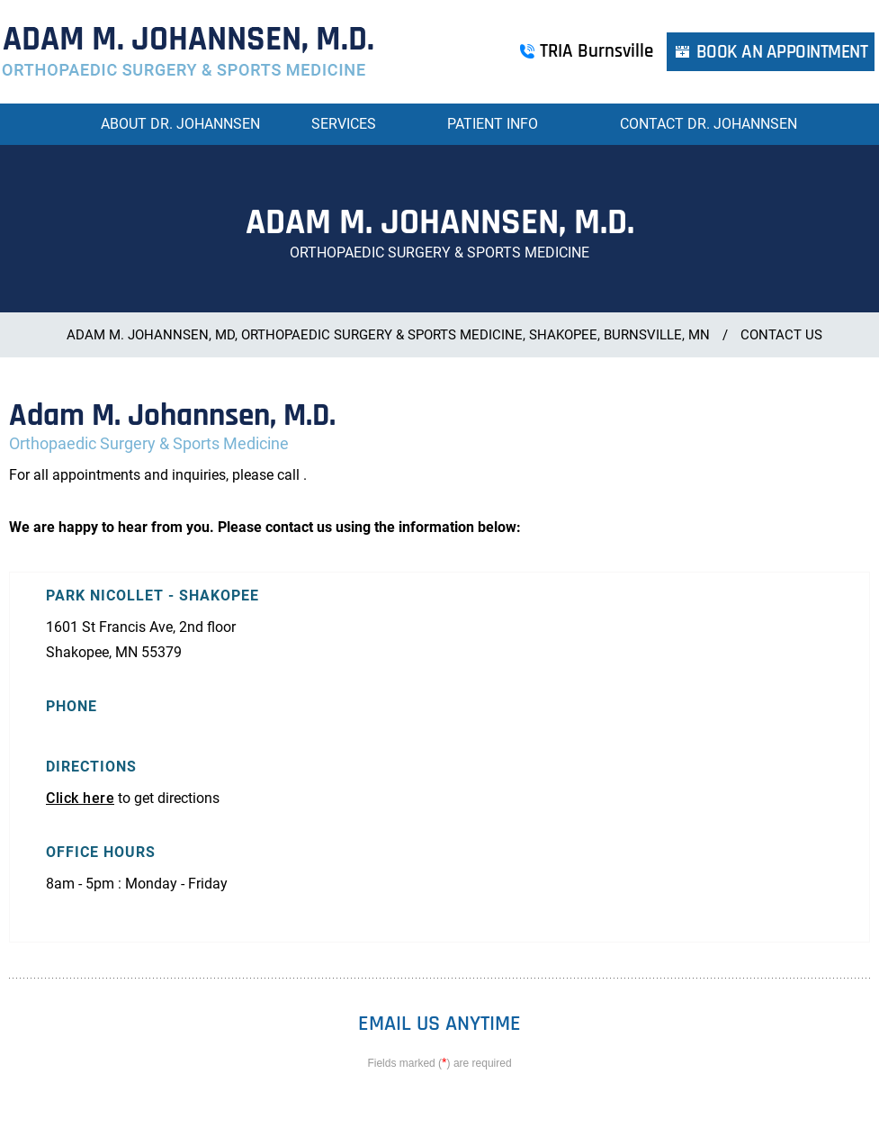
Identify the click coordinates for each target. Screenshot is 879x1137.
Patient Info (492, 123)
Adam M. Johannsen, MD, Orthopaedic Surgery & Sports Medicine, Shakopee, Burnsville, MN (388, 335)
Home (61, 124)
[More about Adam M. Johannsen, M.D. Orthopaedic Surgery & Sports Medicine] (188, 51)
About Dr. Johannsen (180, 123)
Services (343, 123)
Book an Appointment (782, 52)
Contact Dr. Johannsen (708, 123)
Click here (80, 798)
